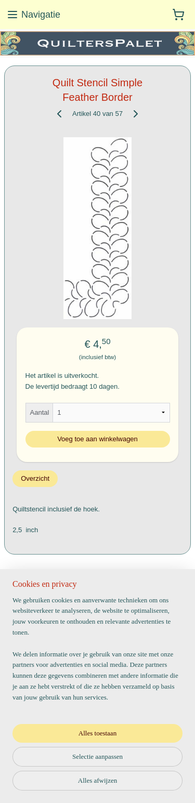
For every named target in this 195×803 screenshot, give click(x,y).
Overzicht (35, 478)
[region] (97, 653)
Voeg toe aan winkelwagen (97, 438)
